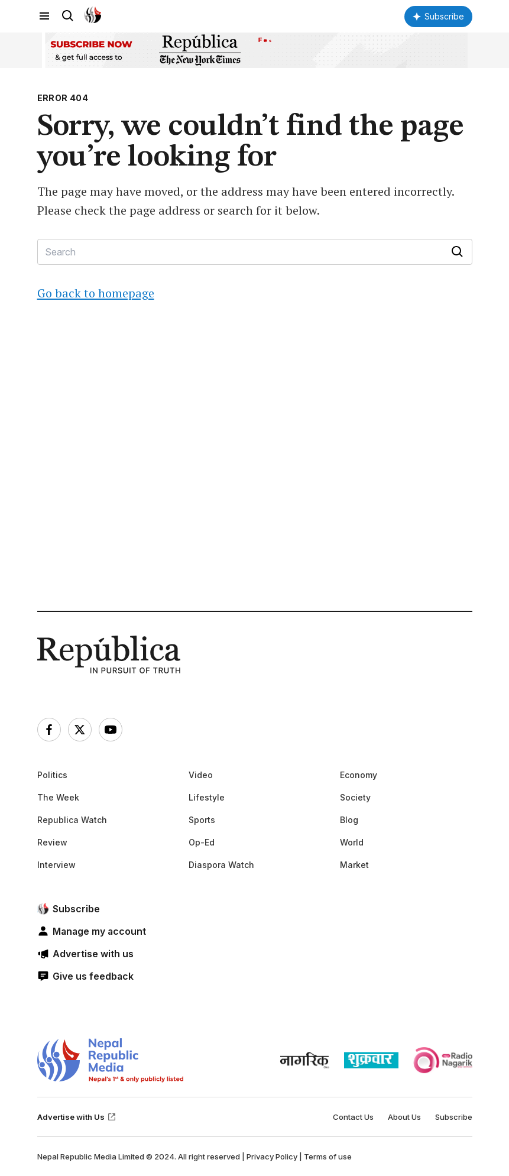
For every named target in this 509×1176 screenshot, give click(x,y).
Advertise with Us (76, 1117)
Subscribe (453, 1117)
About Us (404, 1117)
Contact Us (353, 1117)
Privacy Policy (272, 1156)
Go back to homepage (95, 293)
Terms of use (328, 1156)
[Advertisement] (254, 480)
